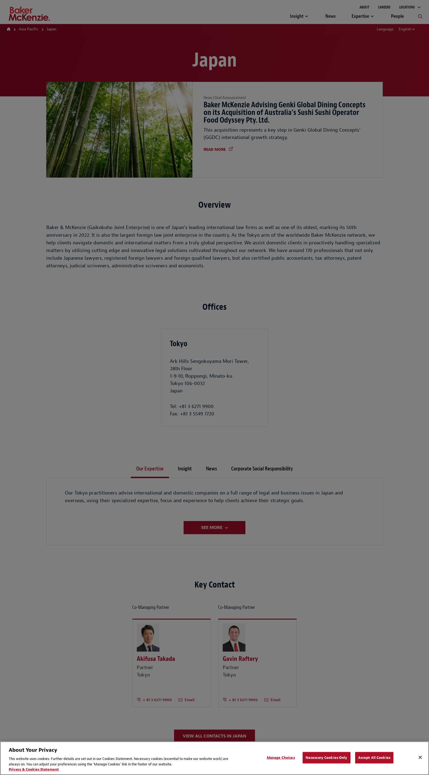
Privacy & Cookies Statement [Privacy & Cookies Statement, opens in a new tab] (34, 769)
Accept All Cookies (374, 757)
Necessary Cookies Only (326, 757)
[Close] (420, 757)
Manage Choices (281, 757)
